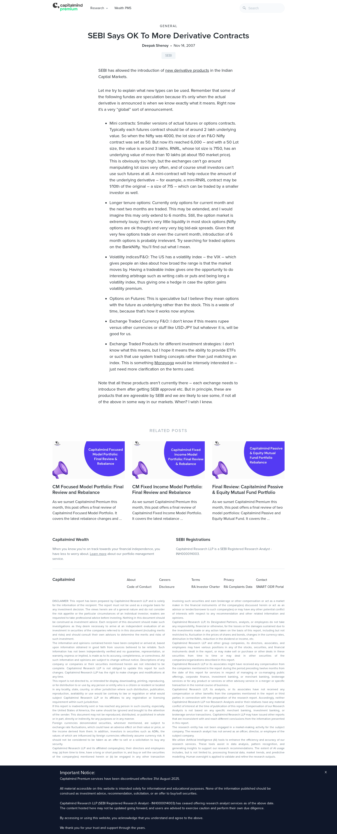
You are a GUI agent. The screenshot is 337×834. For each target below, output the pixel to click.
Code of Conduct (139, 587)
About (131, 580)
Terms (195, 580)
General (168, 26)
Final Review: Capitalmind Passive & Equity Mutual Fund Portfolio (247, 489)
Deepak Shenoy (155, 45)
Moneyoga (164, 362)
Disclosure (167, 587)
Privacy (229, 580)
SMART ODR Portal (270, 587)
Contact (261, 580)
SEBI (168, 56)
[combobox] (262, 8)
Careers (165, 580)
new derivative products (187, 70)
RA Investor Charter (205, 587)
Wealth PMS (122, 8)
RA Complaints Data (238, 587)
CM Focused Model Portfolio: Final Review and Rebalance (88, 489)
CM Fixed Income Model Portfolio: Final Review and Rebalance (167, 489)
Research (97, 8)
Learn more (98, 554)
